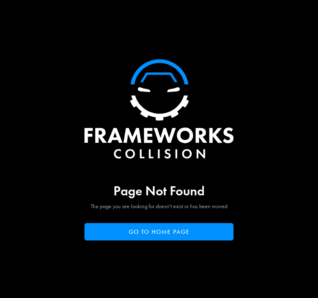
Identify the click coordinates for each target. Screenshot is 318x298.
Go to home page (159, 232)
